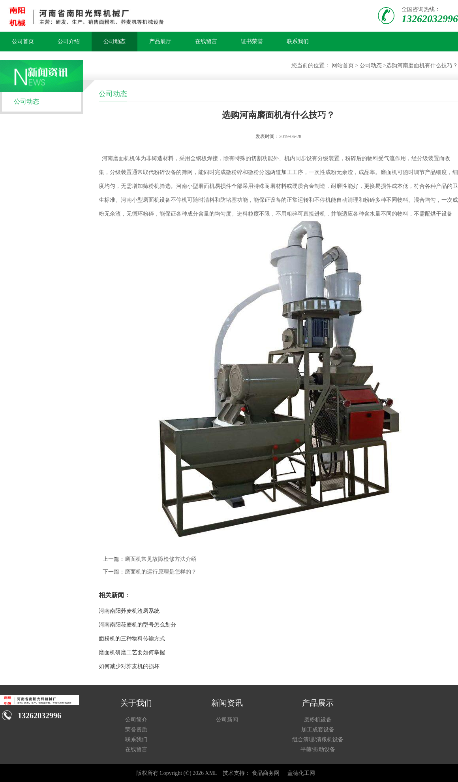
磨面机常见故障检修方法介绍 (161, 559)
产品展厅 (160, 41)
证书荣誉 (252, 41)
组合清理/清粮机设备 (318, 739)
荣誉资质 (136, 730)
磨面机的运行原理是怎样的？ (161, 572)
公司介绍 (69, 41)
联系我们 (298, 41)
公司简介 (136, 720)
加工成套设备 (317, 730)
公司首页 (23, 41)
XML (211, 773)
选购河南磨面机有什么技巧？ (422, 65)
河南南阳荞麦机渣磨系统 (129, 611)
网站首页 (343, 65)
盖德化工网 (301, 773)
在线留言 (206, 41)
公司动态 (114, 41)
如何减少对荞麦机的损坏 (129, 666)
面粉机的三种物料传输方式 (132, 639)
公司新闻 (227, 720)
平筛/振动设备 (317, 749)
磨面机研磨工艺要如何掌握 (132, 652)
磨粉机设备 (318, 720)
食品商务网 (266, 773)
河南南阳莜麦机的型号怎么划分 (137, 625)
